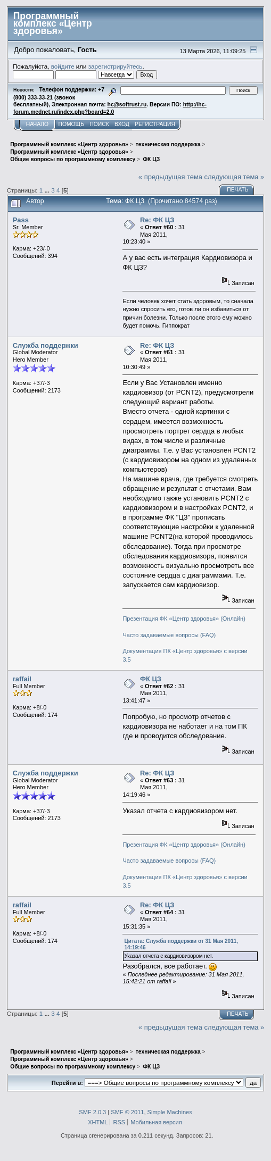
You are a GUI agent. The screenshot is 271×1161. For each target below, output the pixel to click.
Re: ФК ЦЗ (157, 220)
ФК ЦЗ (150, 679)
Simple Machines (169, 1112)
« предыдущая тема (170, 177)
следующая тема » (234, 177)
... (47, 190)
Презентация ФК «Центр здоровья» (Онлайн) (183, 618)
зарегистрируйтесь (115, 66)
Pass (21, 220)
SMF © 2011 (127, 1112)
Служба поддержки (45, 345)
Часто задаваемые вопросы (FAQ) (169, 635)
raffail (22, 679)
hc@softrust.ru (127, 104)
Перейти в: (67, 1083)
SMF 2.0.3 (92, 1112)
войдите (63, 66)
